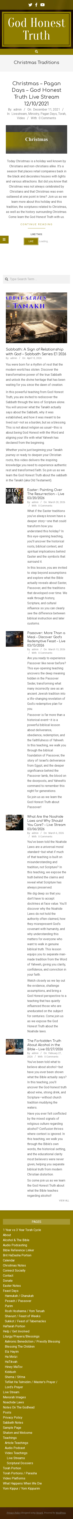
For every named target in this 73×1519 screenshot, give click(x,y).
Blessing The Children (20, 1346)
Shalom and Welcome (17, 1433)
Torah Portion (12, 1468)
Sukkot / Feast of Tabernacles (25, 1321)
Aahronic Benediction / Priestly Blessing (32, 1341)
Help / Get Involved (16, 1331)
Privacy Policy (12, 1417)
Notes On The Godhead (18, 1407)
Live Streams (16, 1458)
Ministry (33, 114)
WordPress (61, 1512)
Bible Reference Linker (18, 1250)
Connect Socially (14, 1270)
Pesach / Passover (18, 1301)
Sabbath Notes (13, 1422)
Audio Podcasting (15, 1245)
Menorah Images (14, 1397)
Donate (8, 1281)
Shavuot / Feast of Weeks (22, 1316)
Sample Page (12, 1428)
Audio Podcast (15, 1448)
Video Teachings (16, 1453)
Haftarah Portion (14, 1326)
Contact (8, 1275)
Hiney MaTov (14, 1367)
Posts (7, 1412)
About (7, 1235)
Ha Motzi (11, 1357)
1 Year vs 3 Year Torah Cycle (22, 1230)
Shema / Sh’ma (15, 1377)
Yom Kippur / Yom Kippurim (21, 1488)
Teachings (10, 1438)
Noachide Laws (13, 1402)
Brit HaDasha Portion (17, 1255)
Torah (62, 114)
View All (64, 1200)
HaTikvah (11, 1362)
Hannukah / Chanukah (19, 1296)
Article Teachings (16, 1443)
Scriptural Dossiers (20, 1463)
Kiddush (10, 1372)
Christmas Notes (14, 1265)
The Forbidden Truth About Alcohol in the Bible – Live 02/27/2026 (45, 1045)
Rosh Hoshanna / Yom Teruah (25, 1311)
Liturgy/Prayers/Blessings (21, 1336)
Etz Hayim (12, 1351)
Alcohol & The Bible (16, 1240)
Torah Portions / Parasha (20, 1473)
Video (21, 118)
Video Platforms (14, 1478)
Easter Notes (12, 1286)
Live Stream (11, 1392)
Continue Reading (36, 224)
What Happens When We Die (22, 1483)
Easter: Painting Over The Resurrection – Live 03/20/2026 (45, 494)
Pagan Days (48, 114)
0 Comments (47, 118)
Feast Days (10, 1291)
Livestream (19, 114)
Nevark (39, 1512)
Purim (9, 1306)
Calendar (9, 1260)
